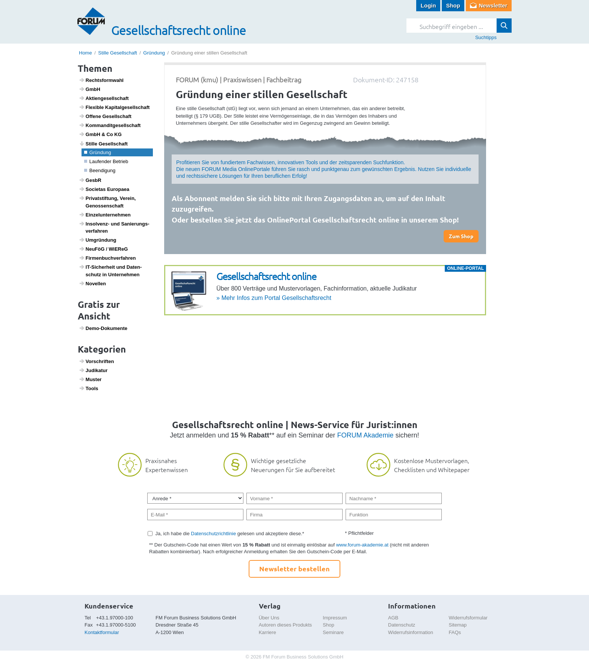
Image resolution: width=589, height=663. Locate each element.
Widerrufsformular (468, 618)
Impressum (335, 618)
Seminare (333, 632)
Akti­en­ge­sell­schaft (104, 98)
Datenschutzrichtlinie (213, 533)
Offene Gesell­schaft (105, 116)
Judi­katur (93, 370)
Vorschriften (96, 361)
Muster (90, 379)
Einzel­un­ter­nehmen (105, 215)
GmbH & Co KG (100, 134)
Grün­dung (97, 152)
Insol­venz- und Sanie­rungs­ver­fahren (114, 227)
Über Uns (269, 618)
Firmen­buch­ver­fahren (107, 258)
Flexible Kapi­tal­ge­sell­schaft (114, 107)
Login (428, 5)
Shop (453, 5)
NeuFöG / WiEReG (103, 249)
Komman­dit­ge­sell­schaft (110, 125)
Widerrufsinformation (410, 632)
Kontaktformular (102, 632)
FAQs (455, 632)
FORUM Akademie (365, 435)
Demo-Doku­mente (103, 328)
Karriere (267, 632)
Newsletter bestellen (294, 568)
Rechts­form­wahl (101, 80)
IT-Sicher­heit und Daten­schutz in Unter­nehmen (110, 270)
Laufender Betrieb (106, 161)
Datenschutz (401, 625)
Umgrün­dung (97, 240)
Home (85, 53)
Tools (88, 388)
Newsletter (493, 5)
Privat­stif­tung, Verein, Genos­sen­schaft (107, 202)
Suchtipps (486, 37)
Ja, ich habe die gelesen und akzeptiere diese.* (230, 533)
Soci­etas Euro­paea (104, 189)
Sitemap (458, 625)
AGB (393, 618)
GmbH (89, 89)
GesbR (90, 180)
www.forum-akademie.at (362, 545)
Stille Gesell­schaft (103, 144)
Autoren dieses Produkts (285, 625)
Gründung (154, 53)
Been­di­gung (100, 170)
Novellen (92, 283)
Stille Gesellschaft (117, 53)
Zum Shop (461, 236)
